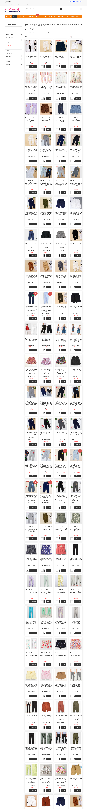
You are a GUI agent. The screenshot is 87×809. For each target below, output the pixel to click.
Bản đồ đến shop (26, 4)
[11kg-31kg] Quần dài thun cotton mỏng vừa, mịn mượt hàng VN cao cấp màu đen (46, 433)
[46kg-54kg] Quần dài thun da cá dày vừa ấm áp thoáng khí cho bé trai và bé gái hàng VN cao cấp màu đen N (61, 403)
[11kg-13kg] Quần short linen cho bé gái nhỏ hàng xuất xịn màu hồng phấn (46, 685)
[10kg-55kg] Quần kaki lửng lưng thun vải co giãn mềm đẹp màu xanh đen (61, 213)
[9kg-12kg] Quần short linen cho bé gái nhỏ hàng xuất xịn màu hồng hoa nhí (76, 654)
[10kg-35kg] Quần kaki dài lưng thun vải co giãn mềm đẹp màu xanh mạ (46, 528)
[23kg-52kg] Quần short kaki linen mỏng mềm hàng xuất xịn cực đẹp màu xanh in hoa (46, 560)
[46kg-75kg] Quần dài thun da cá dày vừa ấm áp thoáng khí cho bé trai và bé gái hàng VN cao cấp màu (31, 182)
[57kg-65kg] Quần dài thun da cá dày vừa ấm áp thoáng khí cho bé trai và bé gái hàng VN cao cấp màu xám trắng (46, 466)
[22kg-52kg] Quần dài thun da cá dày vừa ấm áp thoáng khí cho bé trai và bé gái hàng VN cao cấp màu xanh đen (31, 215)
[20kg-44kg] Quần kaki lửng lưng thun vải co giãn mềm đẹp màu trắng (76, 213)
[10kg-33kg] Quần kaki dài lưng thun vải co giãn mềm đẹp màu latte (46, 276)
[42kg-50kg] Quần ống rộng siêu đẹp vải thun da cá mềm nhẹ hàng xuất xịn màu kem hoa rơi (61, 88)
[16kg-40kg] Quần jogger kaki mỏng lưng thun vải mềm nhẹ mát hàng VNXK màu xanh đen (60, 119)
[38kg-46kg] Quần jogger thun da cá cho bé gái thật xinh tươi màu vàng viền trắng (60, 591)
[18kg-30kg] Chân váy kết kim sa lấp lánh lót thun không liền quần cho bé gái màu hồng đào (46, 371)
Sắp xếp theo (35, 32)
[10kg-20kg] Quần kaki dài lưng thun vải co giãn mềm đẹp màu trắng (31, 150)
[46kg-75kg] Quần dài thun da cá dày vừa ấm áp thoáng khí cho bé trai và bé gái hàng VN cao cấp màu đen (76, 152)
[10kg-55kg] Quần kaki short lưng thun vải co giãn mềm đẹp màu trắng (75, 56)
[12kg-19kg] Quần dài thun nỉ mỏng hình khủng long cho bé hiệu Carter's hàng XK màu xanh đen (31, 308)
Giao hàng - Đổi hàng (17, 4)
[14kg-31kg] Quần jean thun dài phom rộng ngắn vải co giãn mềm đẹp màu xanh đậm (31, 245)
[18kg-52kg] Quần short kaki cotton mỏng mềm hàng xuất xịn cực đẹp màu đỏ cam (61, 560)
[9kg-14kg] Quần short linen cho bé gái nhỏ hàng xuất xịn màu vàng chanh (31, 685)
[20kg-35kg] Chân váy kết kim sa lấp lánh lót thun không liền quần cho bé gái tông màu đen (61, 371)
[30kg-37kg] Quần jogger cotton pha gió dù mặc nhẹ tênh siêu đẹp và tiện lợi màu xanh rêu (46, 749)
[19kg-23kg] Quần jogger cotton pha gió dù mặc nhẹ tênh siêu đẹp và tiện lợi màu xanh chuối (31, 780)
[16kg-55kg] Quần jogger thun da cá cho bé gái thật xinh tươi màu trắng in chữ (31, 654)
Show (49, 32)
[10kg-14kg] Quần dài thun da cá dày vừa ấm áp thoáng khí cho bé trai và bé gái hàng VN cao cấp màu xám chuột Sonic (31, 498)
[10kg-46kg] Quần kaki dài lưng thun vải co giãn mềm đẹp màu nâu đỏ (31, 276)
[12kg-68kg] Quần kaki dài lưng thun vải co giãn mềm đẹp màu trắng (46, 56)
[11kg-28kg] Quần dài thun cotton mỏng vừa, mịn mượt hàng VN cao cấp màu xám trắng (31, 465)
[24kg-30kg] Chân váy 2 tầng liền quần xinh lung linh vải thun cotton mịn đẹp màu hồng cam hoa (61, 780)
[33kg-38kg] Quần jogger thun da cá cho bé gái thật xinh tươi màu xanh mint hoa (46, 591)
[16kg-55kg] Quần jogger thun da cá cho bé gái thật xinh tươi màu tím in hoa (60, 622)
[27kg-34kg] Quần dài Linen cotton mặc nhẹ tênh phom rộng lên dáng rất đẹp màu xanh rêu (76, 717)
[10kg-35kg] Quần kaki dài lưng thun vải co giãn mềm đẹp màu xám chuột (61, 276)
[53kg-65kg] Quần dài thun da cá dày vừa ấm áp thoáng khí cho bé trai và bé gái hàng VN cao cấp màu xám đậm (31, 403)
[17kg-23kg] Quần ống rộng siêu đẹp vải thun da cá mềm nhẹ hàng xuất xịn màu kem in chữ (46, 88)
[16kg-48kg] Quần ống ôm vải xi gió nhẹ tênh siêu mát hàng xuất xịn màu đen (31, 717)
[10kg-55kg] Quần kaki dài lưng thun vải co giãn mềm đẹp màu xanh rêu (46, 213)
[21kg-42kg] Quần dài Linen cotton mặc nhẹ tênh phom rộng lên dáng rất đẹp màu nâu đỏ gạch (61, 717)
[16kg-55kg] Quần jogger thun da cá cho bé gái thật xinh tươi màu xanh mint (46, 622)
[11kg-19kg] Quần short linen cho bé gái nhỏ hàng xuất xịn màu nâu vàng (60, 685)
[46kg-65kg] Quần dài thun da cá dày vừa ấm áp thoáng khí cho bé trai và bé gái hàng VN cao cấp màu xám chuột (46, 152)
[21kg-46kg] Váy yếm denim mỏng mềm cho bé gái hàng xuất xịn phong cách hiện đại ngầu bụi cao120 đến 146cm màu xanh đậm (61, 340)
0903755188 (8, 1)
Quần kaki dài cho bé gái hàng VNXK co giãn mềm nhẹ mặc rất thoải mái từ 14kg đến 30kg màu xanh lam (46, 309)
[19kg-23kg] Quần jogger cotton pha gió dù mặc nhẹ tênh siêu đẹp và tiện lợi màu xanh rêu (75, 749)
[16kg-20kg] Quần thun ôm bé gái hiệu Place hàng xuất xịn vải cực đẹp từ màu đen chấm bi (76, 560)
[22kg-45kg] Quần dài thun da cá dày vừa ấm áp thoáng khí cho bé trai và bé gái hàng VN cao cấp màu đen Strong (76, 403)
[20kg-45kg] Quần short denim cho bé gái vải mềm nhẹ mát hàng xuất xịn (75, 119)
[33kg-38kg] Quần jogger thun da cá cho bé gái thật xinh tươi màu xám (75, 622)
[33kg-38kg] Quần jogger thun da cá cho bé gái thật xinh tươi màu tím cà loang (31, 591)
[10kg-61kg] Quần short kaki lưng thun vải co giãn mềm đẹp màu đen (75, 371)
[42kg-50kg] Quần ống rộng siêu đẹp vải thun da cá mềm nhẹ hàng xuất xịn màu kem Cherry (31, 88)
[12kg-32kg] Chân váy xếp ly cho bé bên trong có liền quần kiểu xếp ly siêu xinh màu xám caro (60, 245)
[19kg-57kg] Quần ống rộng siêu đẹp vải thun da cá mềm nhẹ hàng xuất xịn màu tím (31, 119)
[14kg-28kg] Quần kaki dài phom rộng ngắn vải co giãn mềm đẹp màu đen (46, 339)
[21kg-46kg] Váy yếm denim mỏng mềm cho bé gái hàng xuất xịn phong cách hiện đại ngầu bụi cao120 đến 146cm (76, 340)
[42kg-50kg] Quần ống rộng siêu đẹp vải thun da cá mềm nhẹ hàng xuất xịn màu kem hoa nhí (76, 88)
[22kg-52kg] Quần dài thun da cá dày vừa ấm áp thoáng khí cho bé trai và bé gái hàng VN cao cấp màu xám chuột (76, 183)
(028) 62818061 (9, 3)
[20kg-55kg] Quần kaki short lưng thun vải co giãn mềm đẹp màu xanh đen (61, 56)
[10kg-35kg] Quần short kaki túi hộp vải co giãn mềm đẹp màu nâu (46, 119)
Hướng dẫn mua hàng (9, 4)
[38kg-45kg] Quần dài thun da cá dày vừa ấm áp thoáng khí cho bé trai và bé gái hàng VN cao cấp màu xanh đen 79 (31, 435)
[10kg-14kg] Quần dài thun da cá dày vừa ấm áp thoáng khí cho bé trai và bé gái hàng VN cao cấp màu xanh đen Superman (46, 498)
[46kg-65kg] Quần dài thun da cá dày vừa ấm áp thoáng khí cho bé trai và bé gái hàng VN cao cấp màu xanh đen (61, 152)
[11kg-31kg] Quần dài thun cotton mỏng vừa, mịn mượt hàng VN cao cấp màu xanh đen (76, 434)
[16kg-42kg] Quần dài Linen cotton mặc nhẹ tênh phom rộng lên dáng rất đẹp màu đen (31, 749)
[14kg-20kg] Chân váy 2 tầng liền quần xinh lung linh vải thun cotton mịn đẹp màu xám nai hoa (46, 780)
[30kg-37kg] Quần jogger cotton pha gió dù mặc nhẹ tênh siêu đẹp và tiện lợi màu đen (60, 749)
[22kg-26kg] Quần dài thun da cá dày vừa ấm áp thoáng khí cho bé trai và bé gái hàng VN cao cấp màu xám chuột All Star (76, 498)
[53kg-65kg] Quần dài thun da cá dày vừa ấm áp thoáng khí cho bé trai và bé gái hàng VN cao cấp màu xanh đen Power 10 (46, 403)
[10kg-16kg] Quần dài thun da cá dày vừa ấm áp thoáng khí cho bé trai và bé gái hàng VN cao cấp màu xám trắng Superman (76, 466)
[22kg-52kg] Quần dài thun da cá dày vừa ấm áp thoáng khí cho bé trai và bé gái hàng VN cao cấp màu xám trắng (61, 183)
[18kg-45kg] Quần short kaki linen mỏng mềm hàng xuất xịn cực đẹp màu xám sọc (31, 560)
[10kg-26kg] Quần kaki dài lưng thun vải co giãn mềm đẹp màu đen (75, 245)
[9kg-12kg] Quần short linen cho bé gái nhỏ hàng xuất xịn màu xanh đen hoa (61, 654)
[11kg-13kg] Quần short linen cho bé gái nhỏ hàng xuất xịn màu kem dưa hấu (46, 654)
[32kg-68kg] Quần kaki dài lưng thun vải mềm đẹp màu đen (31, 56)
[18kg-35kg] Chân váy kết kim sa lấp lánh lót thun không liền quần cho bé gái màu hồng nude (31, 371)
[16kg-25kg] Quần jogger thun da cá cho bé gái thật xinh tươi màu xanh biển (31, 622)
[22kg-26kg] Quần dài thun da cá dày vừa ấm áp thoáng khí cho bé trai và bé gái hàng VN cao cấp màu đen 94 (61, 498)
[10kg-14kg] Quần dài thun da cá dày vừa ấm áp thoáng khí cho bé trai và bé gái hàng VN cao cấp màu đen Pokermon (61, 466)
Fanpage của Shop (33, 4)
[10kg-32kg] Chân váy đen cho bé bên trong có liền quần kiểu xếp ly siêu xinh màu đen (46, 245)
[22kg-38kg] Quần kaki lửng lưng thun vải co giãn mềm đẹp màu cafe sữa (76, 780)
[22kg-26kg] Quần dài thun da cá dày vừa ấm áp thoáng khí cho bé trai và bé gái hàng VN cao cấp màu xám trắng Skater (31, 529)
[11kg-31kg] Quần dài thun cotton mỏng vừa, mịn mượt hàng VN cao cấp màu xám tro (61, 434)
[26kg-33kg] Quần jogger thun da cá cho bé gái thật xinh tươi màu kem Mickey (75, 591)
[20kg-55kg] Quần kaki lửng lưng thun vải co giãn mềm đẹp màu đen (76, 308)
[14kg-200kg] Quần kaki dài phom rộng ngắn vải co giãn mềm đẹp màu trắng (31, 339)
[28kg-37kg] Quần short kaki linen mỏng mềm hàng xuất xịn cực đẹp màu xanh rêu (61, 528)
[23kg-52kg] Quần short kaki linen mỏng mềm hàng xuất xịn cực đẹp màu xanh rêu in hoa (76, 528)
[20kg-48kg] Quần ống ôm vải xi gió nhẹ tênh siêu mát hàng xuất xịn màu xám (76, 685)
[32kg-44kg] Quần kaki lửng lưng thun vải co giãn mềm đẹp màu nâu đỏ (46, 717)
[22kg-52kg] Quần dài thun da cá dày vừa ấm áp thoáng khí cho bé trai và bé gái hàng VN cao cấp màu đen (46, 183)
